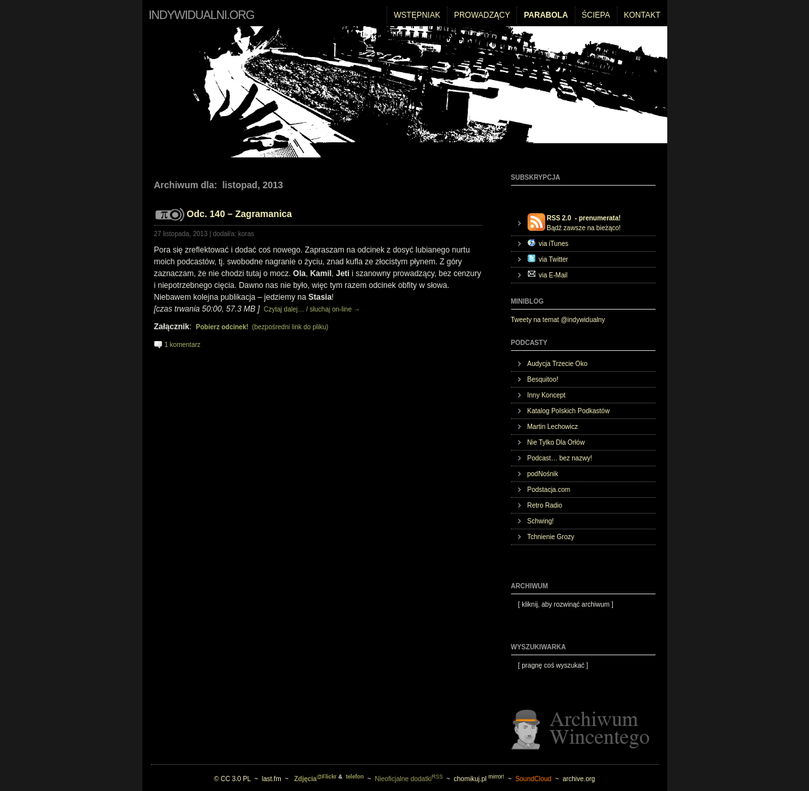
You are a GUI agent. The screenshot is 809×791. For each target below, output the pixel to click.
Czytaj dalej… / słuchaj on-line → (311, 309)
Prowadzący (482, 15)
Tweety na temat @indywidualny (558, 319)
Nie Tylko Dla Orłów (556, 442)
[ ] (562, 604)
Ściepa (596, 15)
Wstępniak (417, 15)
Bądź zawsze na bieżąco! (574, 222)
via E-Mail (548, 274)
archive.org (578, 778)
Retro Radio (545, 505)
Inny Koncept (547, 395)
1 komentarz (183, 344)
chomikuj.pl (479, 778)
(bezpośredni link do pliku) (262, 327)
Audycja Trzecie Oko (558, 363)
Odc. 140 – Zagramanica (239, 214)
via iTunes (548, 243)
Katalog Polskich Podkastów (569, 411)
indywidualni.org (202, 15)
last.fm (271, 778)
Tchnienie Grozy (551, 536)
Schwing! (541, 521)
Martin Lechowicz (553, 426)
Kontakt (642, 15)
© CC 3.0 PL (232, 778)
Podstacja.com (549, 489)
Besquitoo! (543, 379)
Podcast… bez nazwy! (560, 458)
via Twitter (548, 258)
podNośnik (543, 473)
